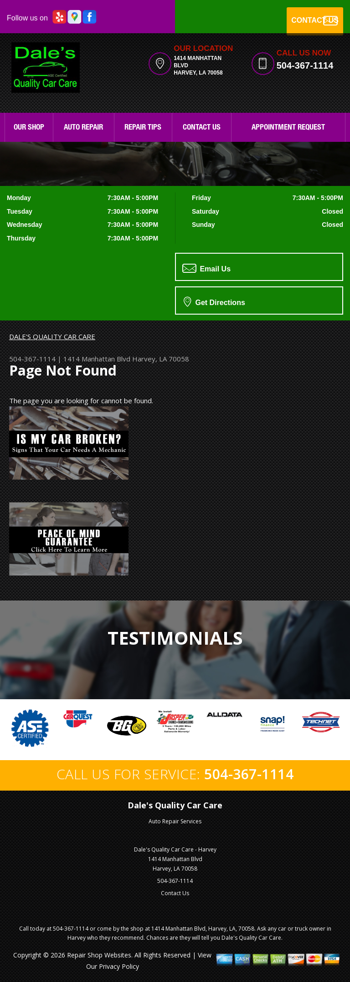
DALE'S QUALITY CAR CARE (52, 336)
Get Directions (214, 301)
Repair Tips (142, 128)
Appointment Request (288, 128)
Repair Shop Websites (99, 955)
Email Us (206, 268)
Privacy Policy (119, 966)
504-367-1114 (305, 65)
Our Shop (29, 128)
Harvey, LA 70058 (160, 358)
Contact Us (202, 128)
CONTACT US (315, 20)
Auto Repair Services (175, 821)
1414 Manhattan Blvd (96, 358)
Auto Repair (83, 128)
